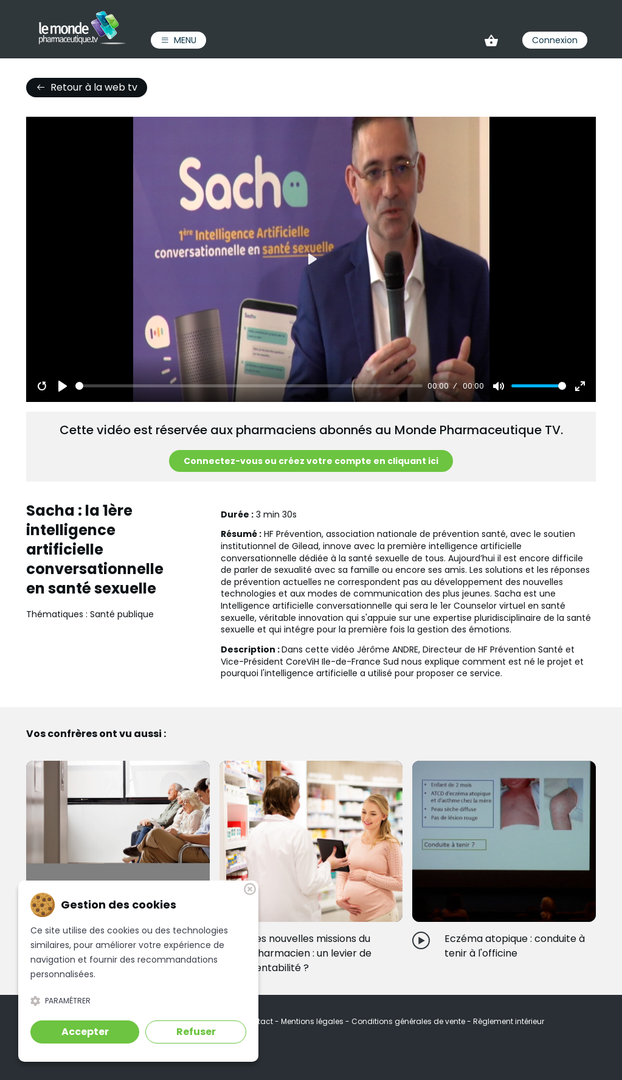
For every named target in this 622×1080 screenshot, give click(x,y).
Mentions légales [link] (313, 1021)
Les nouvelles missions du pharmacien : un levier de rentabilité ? (311, 953)
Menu (178, 40)
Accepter (85, 1032)
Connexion (555, 40)
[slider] (249, 386)
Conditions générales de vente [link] (409, 1021)
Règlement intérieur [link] (508, 1021)
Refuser (196, 1032)
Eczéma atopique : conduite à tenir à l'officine (514, 946)
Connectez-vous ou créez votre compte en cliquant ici (311, 461)
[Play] (62, 386)
